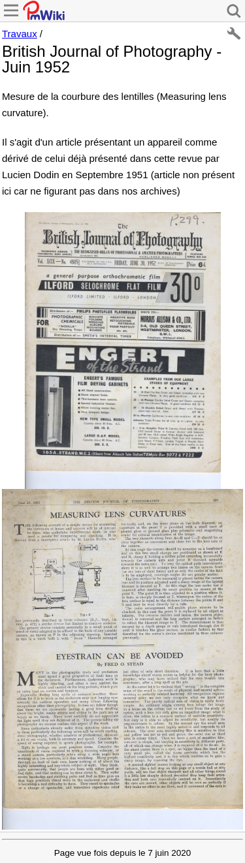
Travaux (19, 33)
